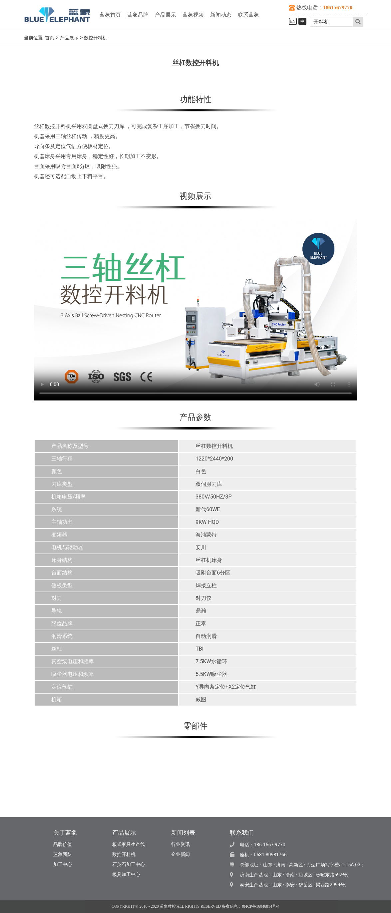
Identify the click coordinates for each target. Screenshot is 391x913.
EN (292, 21)
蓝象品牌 (138, 15)
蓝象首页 (110, 15)
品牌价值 (62, 844)
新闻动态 (220, 15)
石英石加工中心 (128, 864)
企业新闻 (180, 854)
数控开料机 (95, 37)
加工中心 (62, 864)
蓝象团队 (62, 854)
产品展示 (165, 15)
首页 (49, 37)
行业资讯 (180, 844)
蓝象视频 (193, 15)
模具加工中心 (126, 874)
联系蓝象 (248, 15)
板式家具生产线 (128, 844)
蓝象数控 (168, 906)
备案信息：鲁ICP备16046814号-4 (250, 906)
